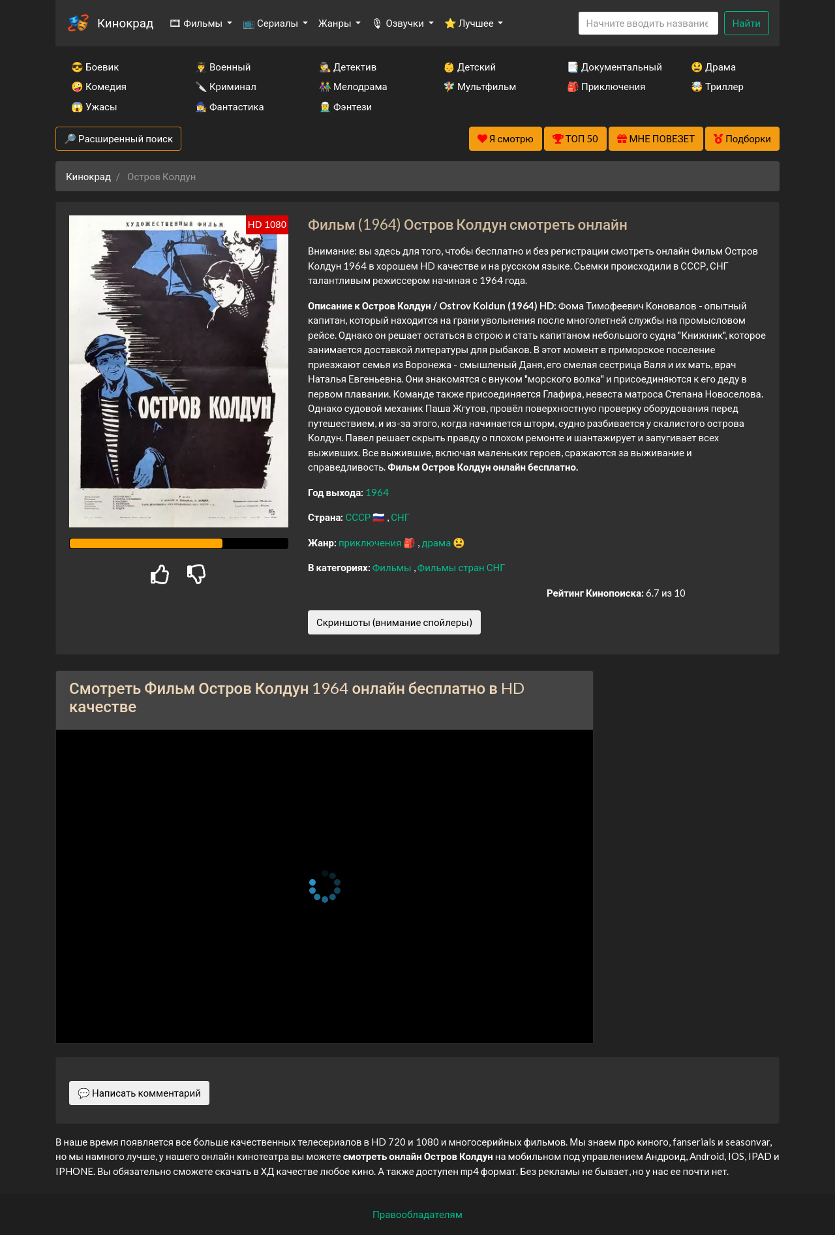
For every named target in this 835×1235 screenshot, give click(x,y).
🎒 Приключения (606, 86)
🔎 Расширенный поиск (118, 138)
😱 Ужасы (94, 106)
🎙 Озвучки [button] (398, 23)
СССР (358, 517)
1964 (377, 492)
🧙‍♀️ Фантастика (229, 106)
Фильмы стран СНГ (462, 567)
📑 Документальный (611, 66)
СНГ (400, 517)
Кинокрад (125, 22)
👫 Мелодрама (353, 86)
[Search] (648, 23)
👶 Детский (469, 66)
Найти (747, 23)
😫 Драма (713, 66)
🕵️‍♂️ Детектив (347, 66)
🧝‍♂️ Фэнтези (345, 106)
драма (437, 542)
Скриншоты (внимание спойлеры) (394, 622)
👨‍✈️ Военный (222, 66)
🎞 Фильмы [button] (196, 23)
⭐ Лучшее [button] (470, 23)
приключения (371, 542)
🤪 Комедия (99, 86)
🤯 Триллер (717, 86)
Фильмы (393, 567)
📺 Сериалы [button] (271, 23)
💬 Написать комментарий (139, 1093)
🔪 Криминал (225, 86)
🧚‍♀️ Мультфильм (479, 86)
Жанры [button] (336, 23)
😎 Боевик (95, 66)
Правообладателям (417, 1214)
